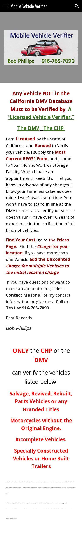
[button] (5, 6)
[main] (41, 211)
